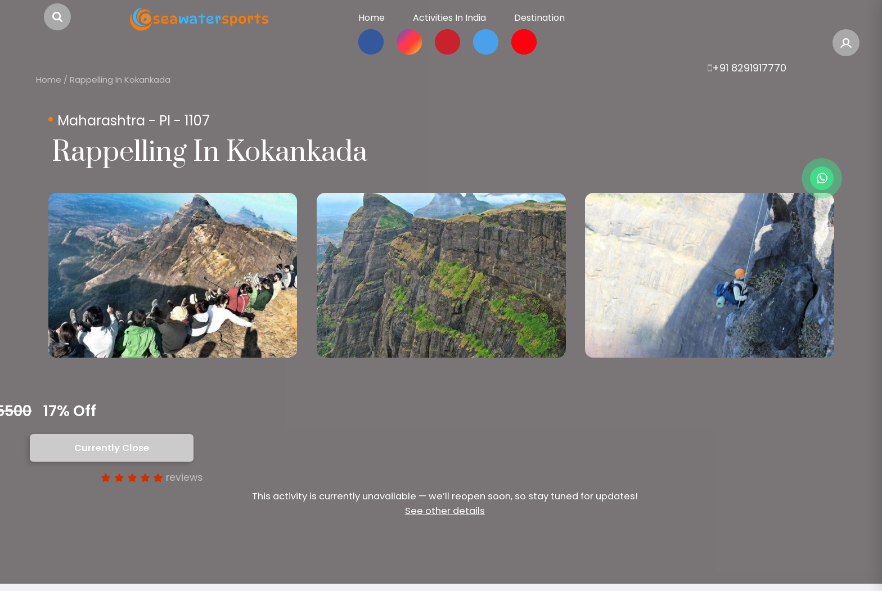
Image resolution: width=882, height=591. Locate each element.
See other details (445, 510)
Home (48, 79)
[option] (172, 275)
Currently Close (111, 447)
